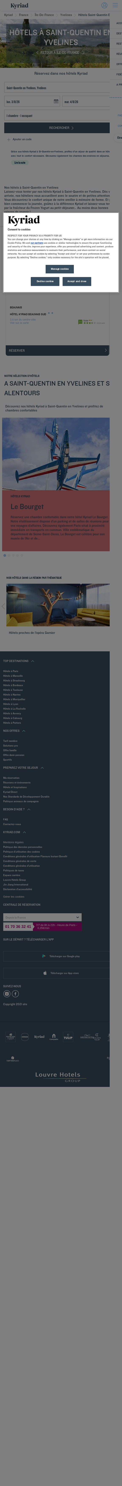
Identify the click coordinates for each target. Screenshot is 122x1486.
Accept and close (76, 281)
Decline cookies (45, 281)
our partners (37, 242)
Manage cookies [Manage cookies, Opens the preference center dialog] (60, 269)
